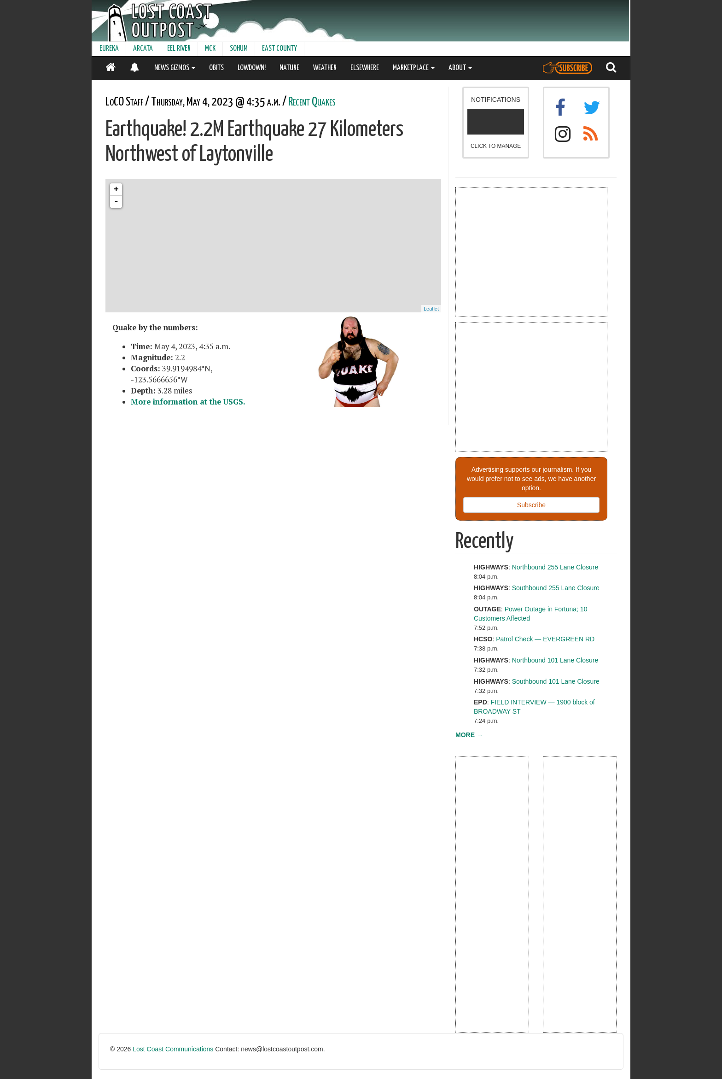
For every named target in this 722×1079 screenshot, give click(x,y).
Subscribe (531, 505)
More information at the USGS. (188, 402)
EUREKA (109, 49)
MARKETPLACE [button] (414, 68)
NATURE (289, 68)
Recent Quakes (312, 102)
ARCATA (143, 49)
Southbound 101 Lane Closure (556, 681)
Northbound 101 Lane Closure (555, 660)
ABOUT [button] (460, 68)
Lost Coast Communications (173, 1049)
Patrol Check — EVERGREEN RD (545, 639)
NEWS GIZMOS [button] (174, 68)
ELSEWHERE (364, 68)
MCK (210, 49)
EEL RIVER (179, 49)
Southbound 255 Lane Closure (556, 588)
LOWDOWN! (252, 68)
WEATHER (325, 68)
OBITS (216, 68)
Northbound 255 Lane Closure (555, 567)
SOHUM (239, 49)
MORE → (469, 735)
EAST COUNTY (279, 49)
